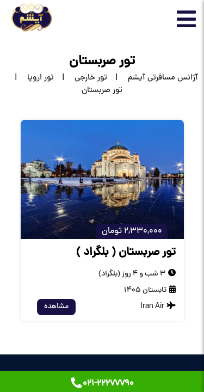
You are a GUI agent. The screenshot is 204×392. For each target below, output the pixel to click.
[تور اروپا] (30, 78)
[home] (152, 78)
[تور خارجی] (80, 78)
